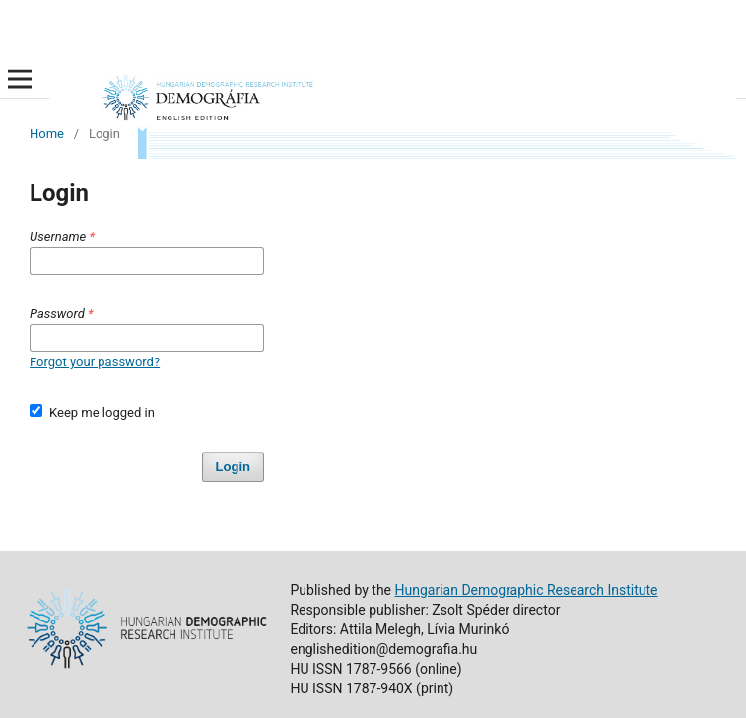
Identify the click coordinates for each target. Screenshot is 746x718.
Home (47, 133)
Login (233, 466)
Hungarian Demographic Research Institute (526, 590)
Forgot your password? (95, 362)
